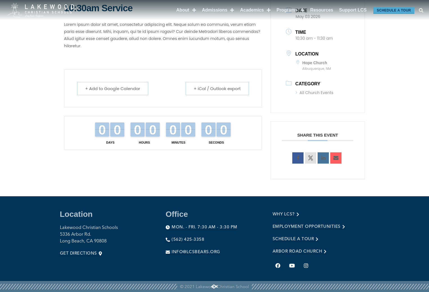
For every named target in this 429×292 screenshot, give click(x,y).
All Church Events (314, 92)
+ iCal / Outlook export (217, 89)
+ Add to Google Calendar (112, 89)
